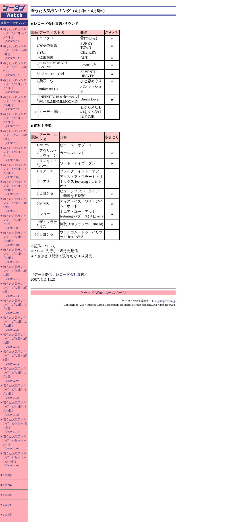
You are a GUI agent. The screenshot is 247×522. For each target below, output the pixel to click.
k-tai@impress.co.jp (164, 301)
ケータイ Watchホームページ (103, 292)
